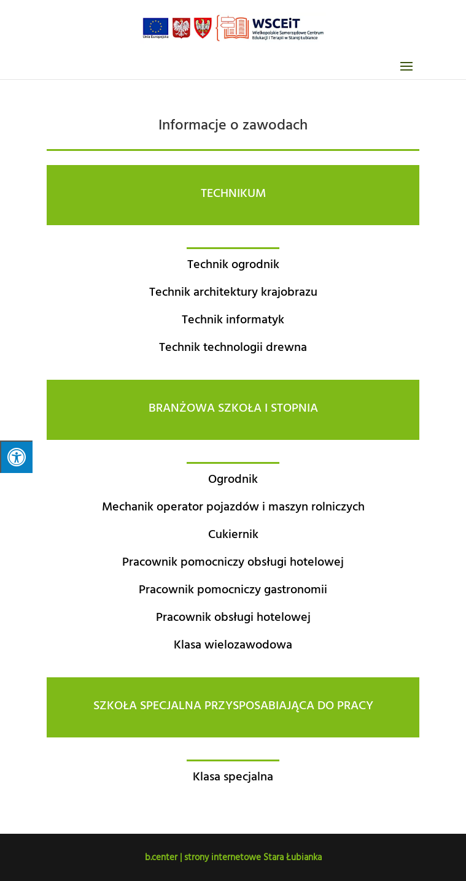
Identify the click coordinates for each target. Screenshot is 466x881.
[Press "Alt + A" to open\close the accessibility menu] (16, 456)
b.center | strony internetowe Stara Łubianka (233, 857)
